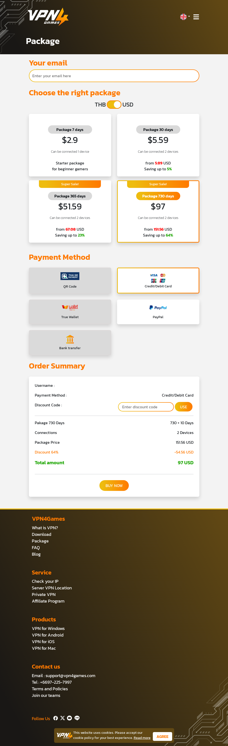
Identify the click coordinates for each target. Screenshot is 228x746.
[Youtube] (68, 717)
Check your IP (45, 581)
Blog (36, 554)
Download (41, 534)
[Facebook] (55, 717)
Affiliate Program (48, 601)
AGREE (162, 736)
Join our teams (46, 695)
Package (40, 541)
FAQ (36, 547)
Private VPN (44, 594)
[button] (185, 16)
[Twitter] (61, 717)
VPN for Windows (48, 628)
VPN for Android (47, 635)
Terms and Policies (50, 688)
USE (183, 407)
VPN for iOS (43, 641)
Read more (142, 737)
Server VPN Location (52, 587)
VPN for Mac (44, 648)
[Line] (76, 717)
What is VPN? (45, 527)
